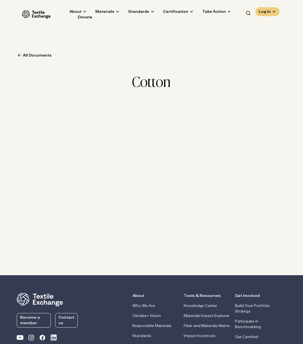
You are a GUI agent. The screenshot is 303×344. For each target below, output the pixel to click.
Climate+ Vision (146, 316)
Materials (99, 13)
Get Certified (246, 337)
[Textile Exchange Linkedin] (53, 338)
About (70, 13)
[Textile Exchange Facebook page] (42, 338)
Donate (79, 18)
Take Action (208, 13)
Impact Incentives (199, 336)
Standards (133, 13)
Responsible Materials (151, 326)
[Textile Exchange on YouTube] (20, 338)
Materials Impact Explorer (206, 316)
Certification (170, 13)
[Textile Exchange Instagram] (31, 338)
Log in (265, 13)
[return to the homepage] (40, 299)
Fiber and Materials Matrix (207, 326)
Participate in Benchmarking (248, 324)
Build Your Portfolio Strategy (252, 308)
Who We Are (143, 306)
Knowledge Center (200, 306)
